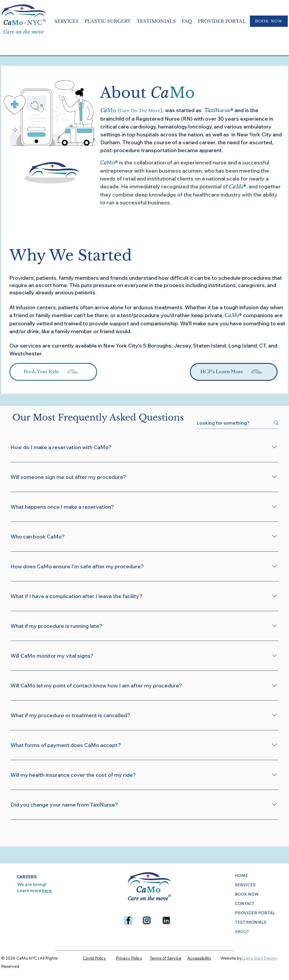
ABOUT (242, 931)
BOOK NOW (247, 894)
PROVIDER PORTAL (255, 912)
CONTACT (244, 903)
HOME (241, 875)
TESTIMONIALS (250, 922)
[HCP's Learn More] (234, 372)
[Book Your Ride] (53, 372)
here (47, 890)
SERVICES (245, 884)
